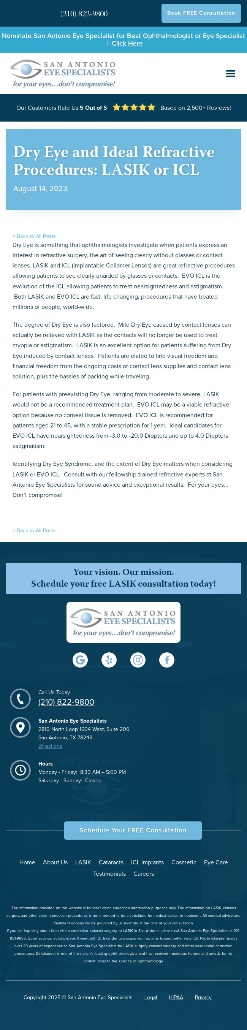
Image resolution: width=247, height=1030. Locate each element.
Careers (143, 874)
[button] (231, 74)
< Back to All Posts (34, 236)
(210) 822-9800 (66, 702)
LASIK (83, 862)
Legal (150, 997)
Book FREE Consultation (201, 13)
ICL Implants (147, 862)
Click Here (127, 43)
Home (27, 862)
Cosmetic (183, 862)
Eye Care (216, 862)
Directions (50, 746)
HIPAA (176, 997)
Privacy (203, 997)
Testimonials (109, 874)
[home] (61, 73)
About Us (55, 862)
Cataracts (111, 862)
